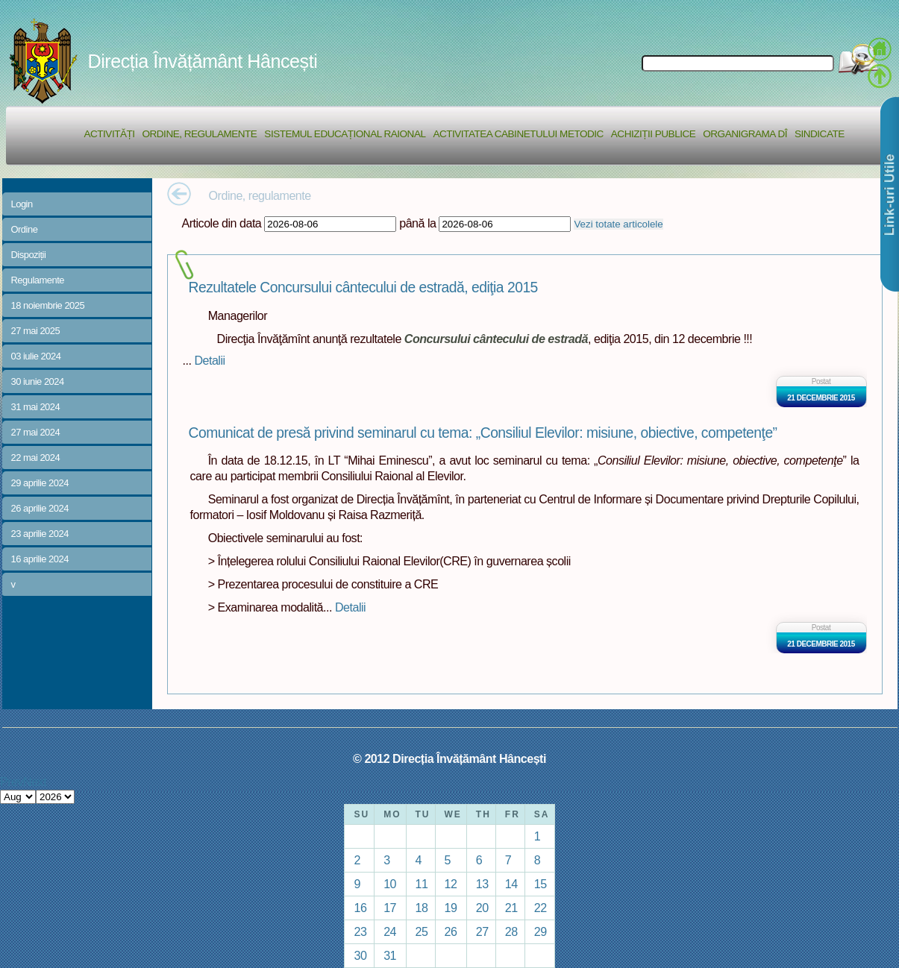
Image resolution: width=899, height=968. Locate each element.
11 (422, 883)
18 (422, 907)
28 (511, 931)
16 (360, 907)
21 (511, 907)
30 (360, 955)
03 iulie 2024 (36, 356)
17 (389, 907)
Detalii (209, 360)
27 (482, 931)
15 (540, 883)
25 (422, 931)
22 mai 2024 (35, 457)
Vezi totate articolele (618, 224)
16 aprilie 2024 (40, 559)
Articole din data (222, 223)
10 (389, 883)
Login (22, 204)
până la (417, 223)
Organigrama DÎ (745, 133)
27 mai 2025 (35, 330)
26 (451, 931)
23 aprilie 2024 (40, 533)
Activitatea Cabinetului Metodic (518, 133)
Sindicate (820, 133)
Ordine (24, 229)
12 (451, 883)
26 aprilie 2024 (40, 508)
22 (540, 907)
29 (540, 931)
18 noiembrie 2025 (48, 305)
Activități (109, 133)
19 (451, 907)
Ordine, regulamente (199, 133)
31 (389, 955)
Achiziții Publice (653, 133)
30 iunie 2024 (37, 381)
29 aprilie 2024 (40, 482)
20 (482, 907)
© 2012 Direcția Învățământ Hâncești (449, 758)
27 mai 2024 (35, 432)
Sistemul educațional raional (344, 133)
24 (389, 931)
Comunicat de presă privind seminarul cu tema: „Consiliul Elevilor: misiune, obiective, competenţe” (483, 433)
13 (482, 883)
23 (360, 931)
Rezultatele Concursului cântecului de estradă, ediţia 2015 (363, 287)
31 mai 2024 (35, 406)
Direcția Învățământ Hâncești (203, 61)
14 (511, 883)
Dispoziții (28, 254)
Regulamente (37, 280)
